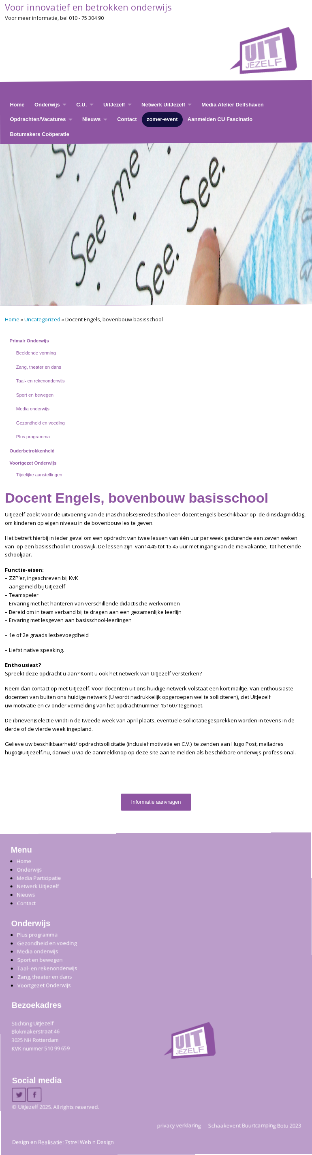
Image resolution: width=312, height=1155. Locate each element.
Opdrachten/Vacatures (38, 119)
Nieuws (91, 119)
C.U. (81, 105)
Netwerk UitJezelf (163, 105)
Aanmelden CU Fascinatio (220, 119)
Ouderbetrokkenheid (32, 450)
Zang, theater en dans (38, 367)
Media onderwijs (32, 408)
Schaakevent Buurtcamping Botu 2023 (254, 1125)
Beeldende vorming (36, 352)
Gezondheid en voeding (40, 422)
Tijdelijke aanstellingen (39, 474)
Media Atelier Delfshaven (232, 105)
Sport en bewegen (34, 395)
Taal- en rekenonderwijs (40, 380)
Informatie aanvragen (156, 802)
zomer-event (162, 119)
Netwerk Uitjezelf (38, 886)
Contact (127, 119)
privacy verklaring (179, 1125)
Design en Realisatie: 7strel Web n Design (63, 1142)
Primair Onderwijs (29, 340)
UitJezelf (114, 105)
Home (17, 105)
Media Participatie (39, 878)
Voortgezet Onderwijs (33, 463)
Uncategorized (42, 319)
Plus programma (33, 436)
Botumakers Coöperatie (39, 134)
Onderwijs (47, 105)
